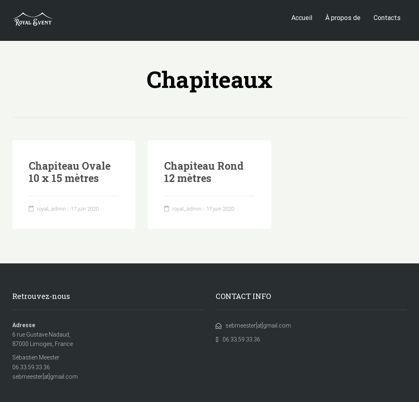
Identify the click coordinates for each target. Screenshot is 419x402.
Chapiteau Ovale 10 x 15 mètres (69, 172)
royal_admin (51, 209)
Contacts (387, 18)
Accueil (301, 18)
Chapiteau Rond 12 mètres (203, 172)
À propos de (342, 18)
